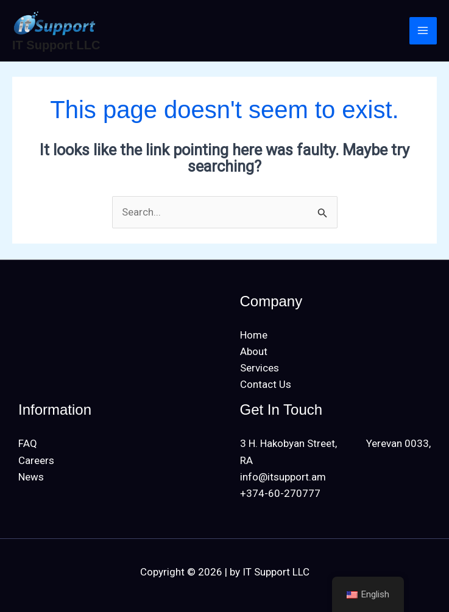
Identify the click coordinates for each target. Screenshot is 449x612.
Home (253, 335)
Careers (36, 460)
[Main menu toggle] (423, 31)
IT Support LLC (56, 45)
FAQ (27, 443)
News (31, 477)
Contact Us (265, 384)
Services (259, 368)
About (253, 351)
